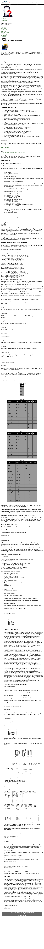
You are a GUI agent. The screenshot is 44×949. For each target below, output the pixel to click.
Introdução (3, 28)
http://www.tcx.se (5, 147)
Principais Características (7, 30)
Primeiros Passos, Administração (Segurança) (5, 34)
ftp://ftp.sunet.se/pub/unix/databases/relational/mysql (13, 152)
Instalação (3, 31)
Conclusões (3, 36)
